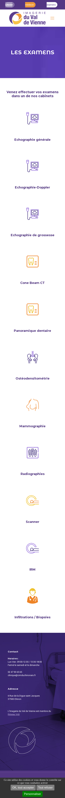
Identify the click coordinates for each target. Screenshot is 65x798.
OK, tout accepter (23, 787)
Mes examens (51, 4)
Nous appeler (9, 4)
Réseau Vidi (14, 714)
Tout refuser (45, 787)
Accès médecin (29, 4)
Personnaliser (32, 793)
